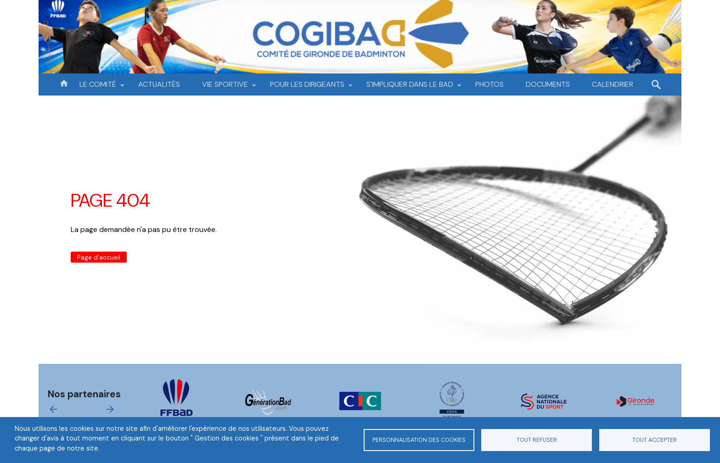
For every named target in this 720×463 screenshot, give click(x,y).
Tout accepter (654, 440)
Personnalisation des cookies (419, 440)
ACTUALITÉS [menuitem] (159, 84)
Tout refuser (537, 440)
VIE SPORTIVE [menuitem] (225, 87)
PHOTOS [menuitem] (489, 84)
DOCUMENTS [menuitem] (548, 84)
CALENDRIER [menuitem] (612, 84)
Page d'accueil (98, 257)
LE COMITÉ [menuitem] (97, 87)
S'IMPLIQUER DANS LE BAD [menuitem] (409, 87)
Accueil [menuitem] (63, 82)
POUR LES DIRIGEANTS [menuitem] (307, 87)
